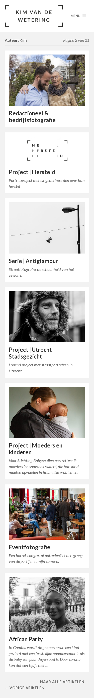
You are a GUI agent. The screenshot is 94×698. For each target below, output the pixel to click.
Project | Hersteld (32, 172)
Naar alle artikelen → (64, 682)
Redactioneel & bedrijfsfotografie (32, 116)
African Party (26, 639)
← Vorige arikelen (25, 688)
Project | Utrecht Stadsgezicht (30, 353)
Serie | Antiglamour (33, 261)
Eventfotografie (29, 547)
